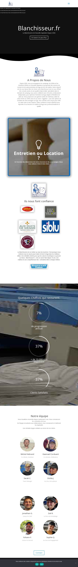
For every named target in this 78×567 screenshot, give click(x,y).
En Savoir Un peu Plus (39, 38)
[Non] (76, 563)
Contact (39, 553)
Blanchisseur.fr (39, 28)
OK (37, 564)
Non (42, 564)
